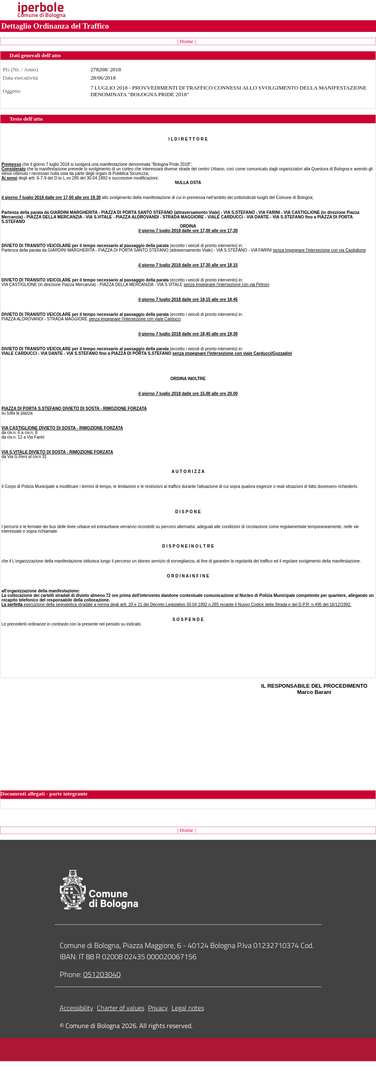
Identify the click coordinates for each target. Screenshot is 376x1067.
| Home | (186, 41)
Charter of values (120, 1008)
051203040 (102, 974)
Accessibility (76, 1008)
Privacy (158, 1008)
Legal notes (188, 1008)
